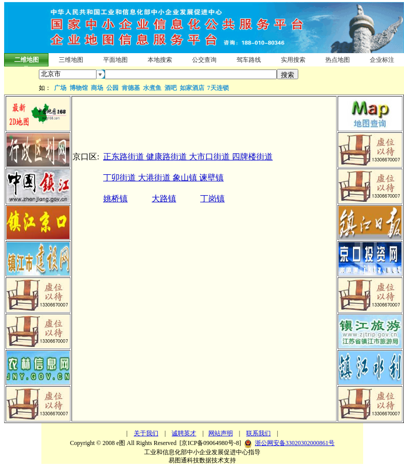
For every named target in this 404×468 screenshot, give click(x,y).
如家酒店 (192, 87)
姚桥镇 (115, 198)
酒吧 (170, 87)
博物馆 (78, 87)
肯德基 (131, 87)
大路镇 (164, 198)
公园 (112, 87)
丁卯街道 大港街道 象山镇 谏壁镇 (163, 177)
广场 (60, 87)
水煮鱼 (152, 87)
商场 (97, 87)
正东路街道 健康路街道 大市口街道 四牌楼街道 (188, 156)
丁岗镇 (212, 198)
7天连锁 (218, 87)
